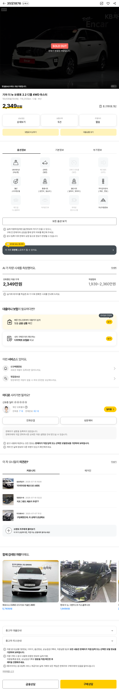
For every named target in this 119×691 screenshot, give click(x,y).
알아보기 (59, 322)
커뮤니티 (31, 470)
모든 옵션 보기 (59, 221)
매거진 (88, 470)
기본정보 (59, 150)
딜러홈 (109, 409)
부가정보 (97, 150)
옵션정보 (21, 150)
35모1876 (18, 3)
